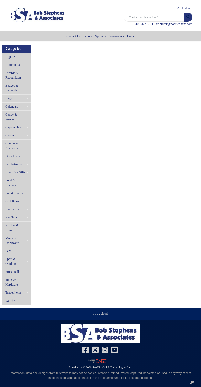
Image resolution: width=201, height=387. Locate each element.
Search (88, 36)
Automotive (12, 64)
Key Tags (11, 217)
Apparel (10, 56)
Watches (10, 300)
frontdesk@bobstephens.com (174, 24)
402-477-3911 (144, 24)
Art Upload (100, 313)
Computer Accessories (12, 146)
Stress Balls (12, 271)
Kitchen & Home (12, 228)
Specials (100, 36)
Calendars (11, 106)
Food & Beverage (11, 183)
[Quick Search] (154, 17)
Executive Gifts (15, 172)
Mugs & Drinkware (12, 240)
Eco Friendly (13, 164)
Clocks (9, 135)
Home (131, 36)
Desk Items (12, 156)
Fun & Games (14, 193)
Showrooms (116, 36)
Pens (8, 251)
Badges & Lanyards (11, 88)
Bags (8, 98)
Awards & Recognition (13, 75)
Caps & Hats (13, 127)
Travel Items (13, 292)
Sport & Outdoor (10, 261)
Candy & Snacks (11, 117)
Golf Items (12, 201)
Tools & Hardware (11, 282)
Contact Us (73, 36)
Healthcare (12, 209)
